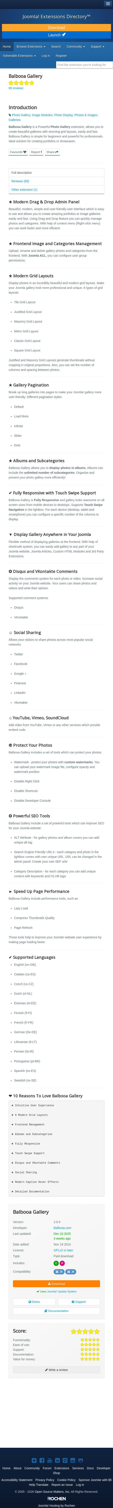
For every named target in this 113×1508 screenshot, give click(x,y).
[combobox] (84, 64)
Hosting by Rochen (56, 1505)
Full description (21, 172)
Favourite (18, 152)
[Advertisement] (41, 1393)
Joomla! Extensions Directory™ (57, 16)
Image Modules (42, 115)
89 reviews (16, 88)
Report (36, 152)
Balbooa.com (62, 1228)
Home (7, 46)
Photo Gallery (21, 115)
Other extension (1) (24, 189)
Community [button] (76, 46)
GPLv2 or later (63, 1250)
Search (56, 46)
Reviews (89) (20, 181)
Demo (34, 1302)
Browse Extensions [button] (31, 46)
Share (52, 152)
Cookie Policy (66, 1480)
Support (79, 1302)
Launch (56, 35)
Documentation (56, 1311)
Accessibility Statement (16, 1480)
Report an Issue (62, 1484)
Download (56, 27)
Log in (46, 55)
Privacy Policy (44, 1480)
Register (61, 55)
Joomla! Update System (61, 1291)
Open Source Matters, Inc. (52, 1491)
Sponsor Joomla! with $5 (95, 1480)
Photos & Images (85, 115)
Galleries (15, 120)
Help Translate (38, 1484)
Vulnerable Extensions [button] (19, 55)
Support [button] (97, 46)
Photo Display (63, 115)
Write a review (56, 1370)
